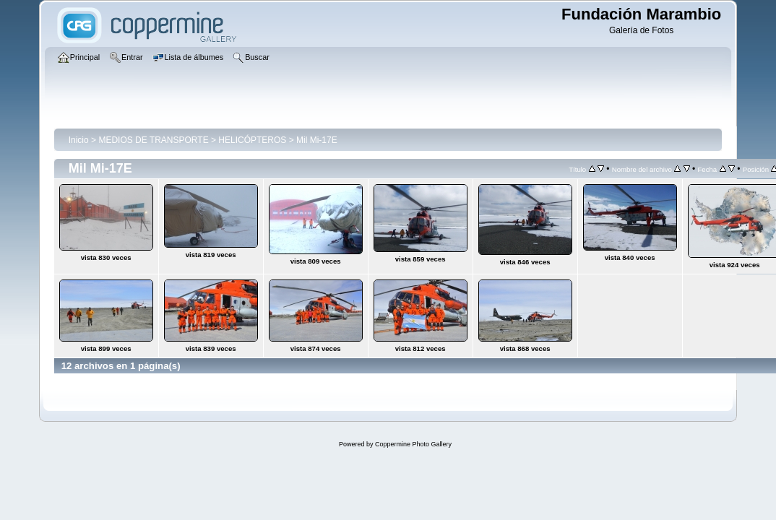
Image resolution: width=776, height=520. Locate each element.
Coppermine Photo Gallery (413, 444)
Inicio (79, 140)
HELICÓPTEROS (252, 140)
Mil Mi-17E (316, 140)
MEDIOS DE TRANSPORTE (153, 140)
